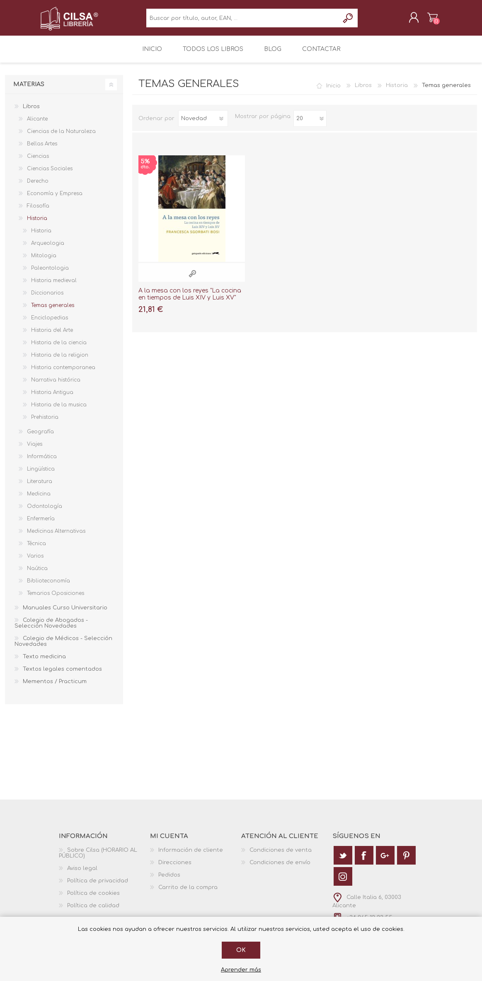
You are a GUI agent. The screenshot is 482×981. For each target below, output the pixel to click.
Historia (397, 91)
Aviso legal (82, 874)
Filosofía (38, 212)
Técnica (36, 549)
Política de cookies (93, 899)
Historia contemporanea (63, 373)
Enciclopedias (49, 323)
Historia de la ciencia (59, 348)
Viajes (34, 450)
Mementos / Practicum (55, 687)
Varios (35, 562)
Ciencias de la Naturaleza (61, 137)
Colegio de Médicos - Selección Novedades (63, 647)
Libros (363, 91)
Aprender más (241, 970)
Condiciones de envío (279, 868)
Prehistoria (44, 423)
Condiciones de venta (280, 856)
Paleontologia (50, 274)
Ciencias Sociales (50, 174)
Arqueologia (47, 249)
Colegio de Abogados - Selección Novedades (51, 629)
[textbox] (242, 21)
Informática (42, 462)
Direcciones (174, 868)
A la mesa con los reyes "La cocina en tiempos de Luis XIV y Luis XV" (189, 299)
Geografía (40, 437)
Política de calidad (93, 911)
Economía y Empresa (54, 199)
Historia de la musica (59, 410)
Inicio (333, 91)
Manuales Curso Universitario (65, 613)
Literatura (39, 487)
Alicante (37, 125)
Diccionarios (47, 299)
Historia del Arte (52, 336)
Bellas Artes (42, 149)
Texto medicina (44, 662)
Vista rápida (192, 279)
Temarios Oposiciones (55, 599)
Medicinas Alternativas (56, 537)
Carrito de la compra (424, 20)
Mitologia (43, 261)
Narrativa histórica (55, 386)
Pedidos (169, 881)
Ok (241, 950)
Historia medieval (54, 286)
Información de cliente (190, 856)
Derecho (37, 187)
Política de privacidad (97, 886)
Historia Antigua (52, 398)
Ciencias (38, 162)
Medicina (39, 500)
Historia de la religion (59, 361)
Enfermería (41, 524)
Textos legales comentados (62, 675)
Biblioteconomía (48, 587)
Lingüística (41, 475)
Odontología (44, 512)
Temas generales (52, 311)
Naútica (37, 574)
